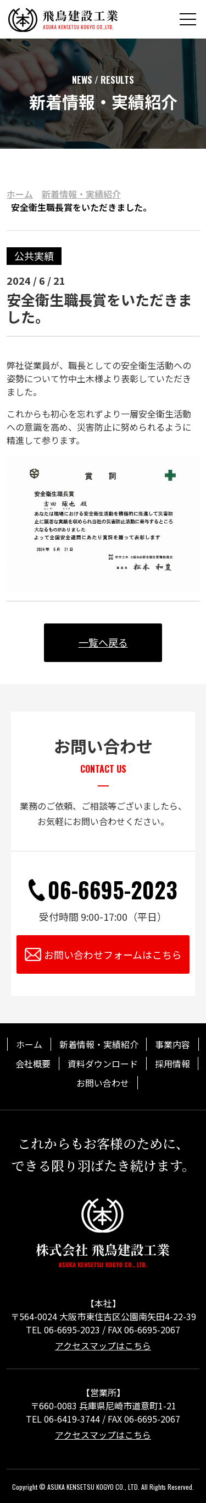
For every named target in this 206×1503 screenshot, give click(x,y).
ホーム (20, 193)
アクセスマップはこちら (103, 1343)
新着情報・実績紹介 (81, 193)
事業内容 (173, 1044)
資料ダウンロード (103, 1063)
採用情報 (172, 1063)
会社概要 (33, 1063)
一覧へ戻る (103, 642)
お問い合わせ (102, 1081)
